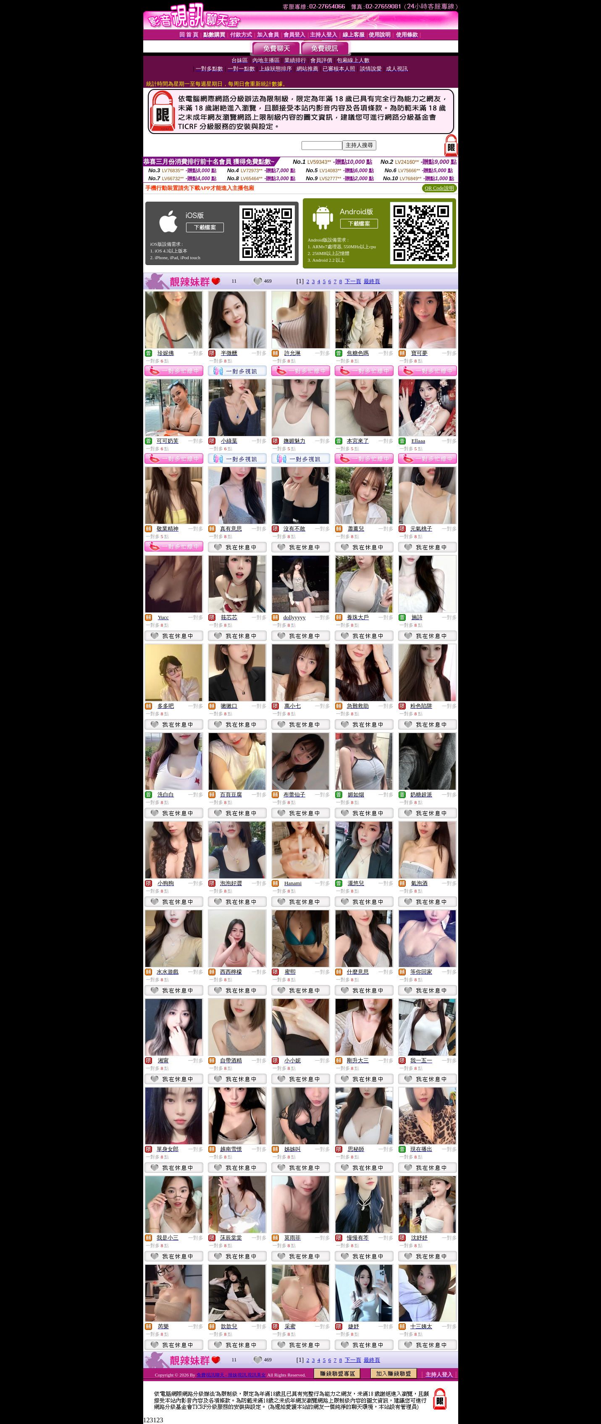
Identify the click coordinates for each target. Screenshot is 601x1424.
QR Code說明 (439, 188)
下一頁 (353, 281)
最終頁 (372, 281)
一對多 (195, 353)
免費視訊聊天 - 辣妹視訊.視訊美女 (231, 1374)
